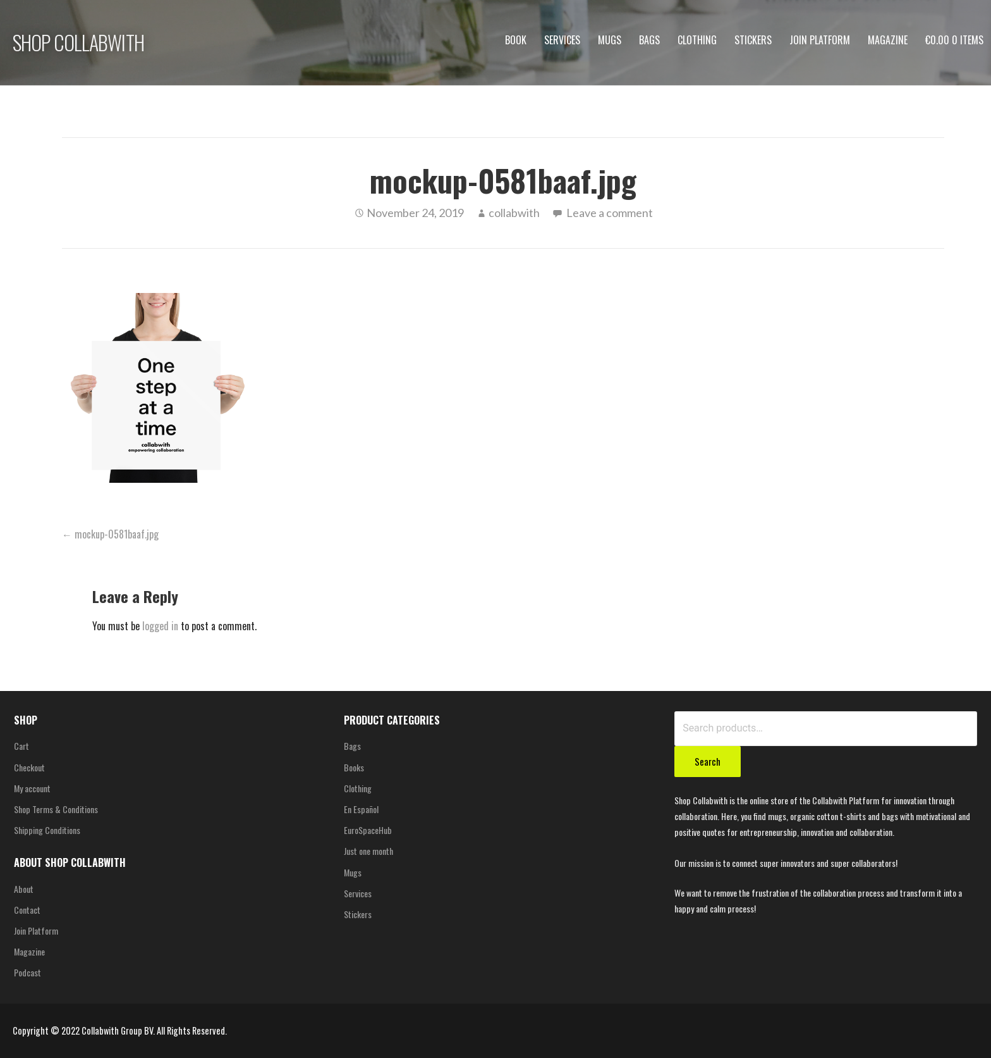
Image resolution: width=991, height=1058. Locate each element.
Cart (21, 745)
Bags (649, 39)
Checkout (29, 767)
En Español (361, 809)
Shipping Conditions (47, 830)
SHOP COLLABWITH (78, 42)
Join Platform (819, 39)
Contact (27, 909)
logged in (160, 625)
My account (32, 788)
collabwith (514, 213)
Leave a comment (609, 213)
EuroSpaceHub (368, 830)
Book (515, 39)
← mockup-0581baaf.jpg (110, 534)
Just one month (368, 850)
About (23, 888)
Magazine (888, 39)
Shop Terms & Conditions (56, 809)
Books (354, 767)
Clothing (697, 39)
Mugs (609, 39)
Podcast (27, 972)
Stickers (753, 39)
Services (562, 39)
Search (707, 761)
